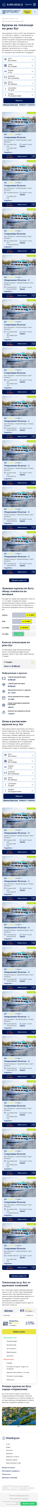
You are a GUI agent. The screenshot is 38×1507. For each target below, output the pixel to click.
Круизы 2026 (5, 18)
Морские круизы (11, 1460)
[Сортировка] (19, 88)
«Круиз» (8, 1310)
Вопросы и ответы (12, 1457)
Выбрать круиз (28, 1504)
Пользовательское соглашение (19, 1499)
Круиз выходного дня (13, 1463)
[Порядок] (19, 94)
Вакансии (9, 1453)
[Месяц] (19, 83)
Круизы (28, 4)
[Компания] (19, 77)
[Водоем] (19, 71)
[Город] (19, 65)
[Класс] (19, 59)
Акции (8, 1447)
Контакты (9, 1450)
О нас (8, 1444)
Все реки (12, 18)
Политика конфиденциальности (19, 1496)
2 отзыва (18, 134)
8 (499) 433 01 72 (15, 4)
